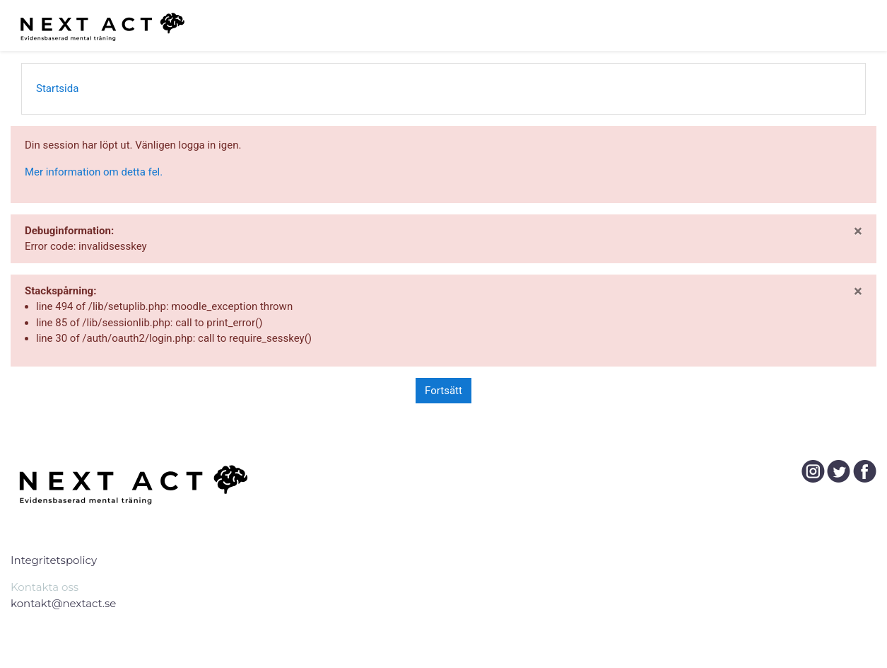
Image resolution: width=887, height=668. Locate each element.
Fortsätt (443, 390)
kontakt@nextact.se (63, 603)
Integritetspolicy (54, 560)
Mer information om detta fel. (94, 172)
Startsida (57, 88)
